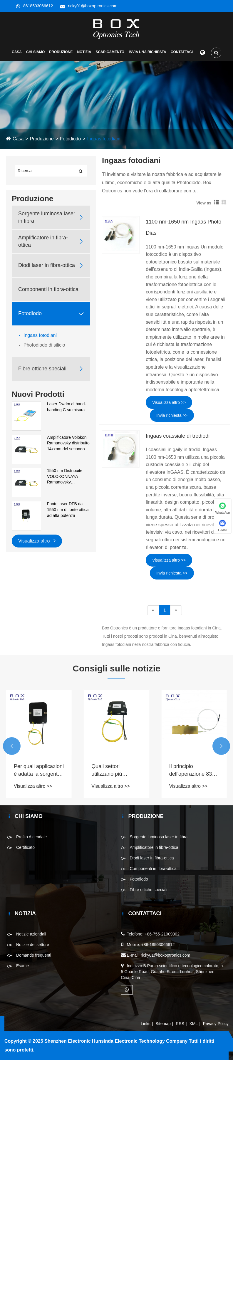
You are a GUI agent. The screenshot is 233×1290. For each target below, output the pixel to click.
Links (145, 1026)
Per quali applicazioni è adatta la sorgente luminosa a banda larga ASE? (39, 773)
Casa (17, 54)
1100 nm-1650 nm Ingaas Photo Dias (183, 229)
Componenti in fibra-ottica (48, 292)
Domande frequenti (33, 957)
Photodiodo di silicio (44, 347)
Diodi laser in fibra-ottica (46, 268)
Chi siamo (35, 54)
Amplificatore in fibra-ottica (43, 243)
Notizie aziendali (31, 936)
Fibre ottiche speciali (42, 371)
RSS (180, 1026)
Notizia (84, 54)
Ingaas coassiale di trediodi (177, 438)
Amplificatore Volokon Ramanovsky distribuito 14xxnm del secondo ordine (68, 445)
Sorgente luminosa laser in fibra (46, 219)
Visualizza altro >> (169, 404)
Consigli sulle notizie (116, 671)
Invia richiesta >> (171, 417)
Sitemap (162, 1026)
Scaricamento (109, 54)
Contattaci (182, 54)
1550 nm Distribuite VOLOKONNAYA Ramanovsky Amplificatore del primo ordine (68, 479)
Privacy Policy (216, 1026)
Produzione (61, 54)
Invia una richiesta (147, 54)
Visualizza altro (37, 542)
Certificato (25, 849)
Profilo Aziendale (31, 839)
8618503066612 (38, 6)
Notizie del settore (32, 947)
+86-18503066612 (158, 947)
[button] (12, 748)
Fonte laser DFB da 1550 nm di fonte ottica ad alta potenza (68, 512)
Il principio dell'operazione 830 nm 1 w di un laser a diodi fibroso (193, 773)
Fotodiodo (70, 141)
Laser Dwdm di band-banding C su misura (66, 409)
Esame (22, 968)
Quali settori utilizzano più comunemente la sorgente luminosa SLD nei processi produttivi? (113, 773)
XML (194, 1026)
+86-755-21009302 (162, 936)
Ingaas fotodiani (103, 141)
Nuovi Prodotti (38, 396)
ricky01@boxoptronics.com (92, 6)
